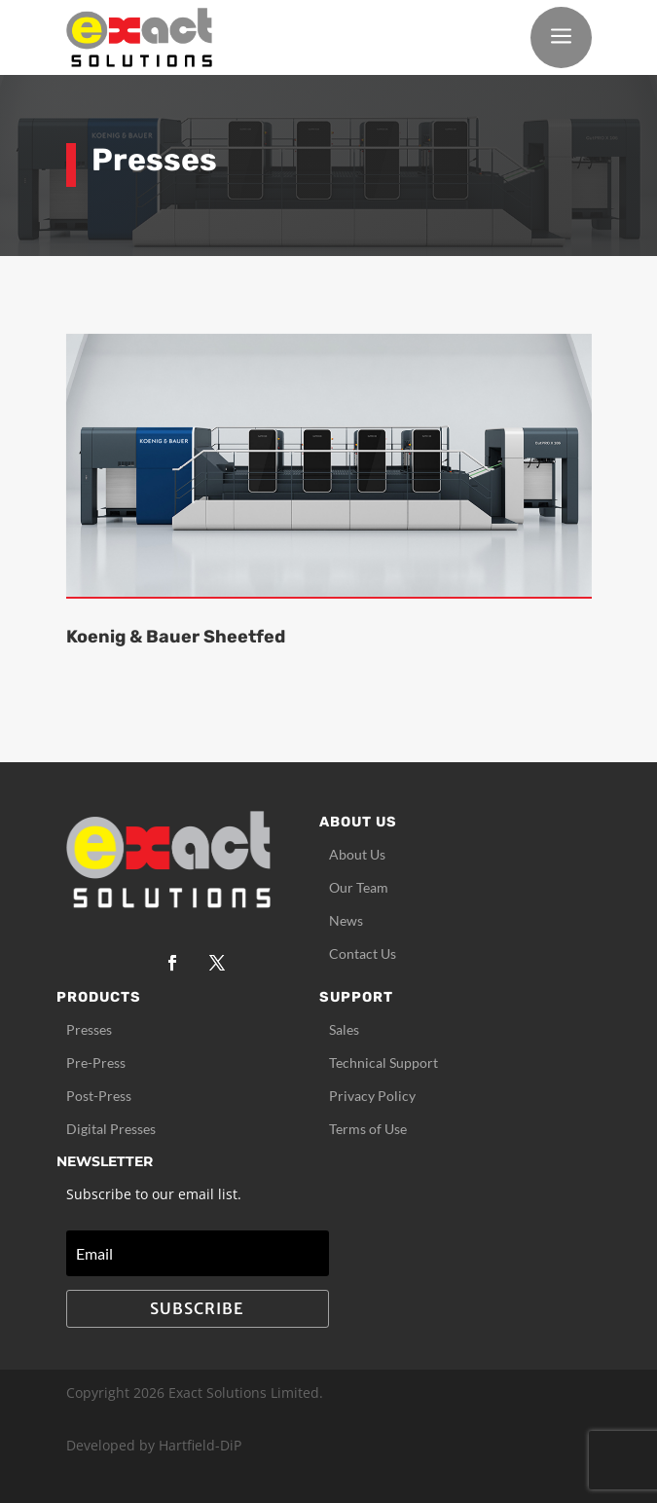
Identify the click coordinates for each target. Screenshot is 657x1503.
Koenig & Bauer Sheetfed (175, 636)
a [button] (561, 37)
